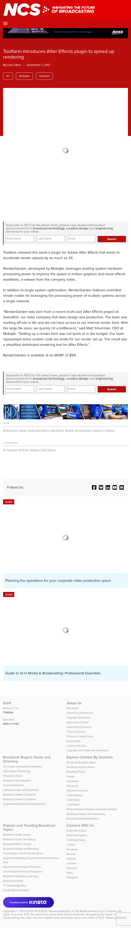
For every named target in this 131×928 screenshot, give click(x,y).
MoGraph (24, 76)
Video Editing (48, 450)
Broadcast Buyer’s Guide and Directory (26, 759)
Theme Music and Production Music (23, 853)
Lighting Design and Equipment (20, 790)
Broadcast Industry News (81, 767)
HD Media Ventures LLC (90, 911)
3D (8, 76)
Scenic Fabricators (13, 785)
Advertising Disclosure (79, 727)
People (70, 776)
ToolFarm (110, 430)
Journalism (73, 781)
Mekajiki (69, 430)
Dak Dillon (14, 65)
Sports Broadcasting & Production (22, 867)
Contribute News (76, 840)
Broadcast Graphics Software (19, 799)
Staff (7, 703)
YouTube (71, 859)
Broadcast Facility (13, 881)
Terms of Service (76, 732)
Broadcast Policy (76, 772)
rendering (98, 430)
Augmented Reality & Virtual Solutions (24, 804)
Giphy (70, 873)
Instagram (72, 877)
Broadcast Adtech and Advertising (86, 814)
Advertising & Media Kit (80, 713)
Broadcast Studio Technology (19, 839)
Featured (12, 450)
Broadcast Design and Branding (21, 849)
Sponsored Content (77, 722)
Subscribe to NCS (76, 831)
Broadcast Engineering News (83, 819)
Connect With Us (80, 825)
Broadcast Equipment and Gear (20, 876)
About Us (74, 703)
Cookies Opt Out (76, 746)
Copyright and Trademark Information (88, 750)
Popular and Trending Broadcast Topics (29, 827)
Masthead (72, 708)
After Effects (57, 430)
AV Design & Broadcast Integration (22, 766)
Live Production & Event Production (23, 871)
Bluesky (71, 854)
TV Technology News (15, 885)
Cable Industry (75, 795)
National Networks (77, 790)
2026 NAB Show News (16, 890)
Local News (73, 804)
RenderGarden (83, 430)
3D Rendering (10, 430)
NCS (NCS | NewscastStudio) (52, 911)
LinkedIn (71, 863)
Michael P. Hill (11, 708)
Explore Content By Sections (90, 757)
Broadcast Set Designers (17, 780)
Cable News (73, 800)
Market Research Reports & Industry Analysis (92, 809)
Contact (71, 845)
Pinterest (72, 868)
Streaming (72, 786)
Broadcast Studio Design (17, 835)
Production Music (13, 776)
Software (44, 76)
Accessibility (74, 741)
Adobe (23, 430)
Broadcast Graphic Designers (19, 795)
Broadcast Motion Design (17, 844)
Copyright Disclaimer (78, 718)
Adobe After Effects (38, 430)
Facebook (72, 849)
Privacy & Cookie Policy (80, 736)
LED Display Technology (16, 771)
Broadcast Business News (81, 762)
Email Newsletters (77, 835)
